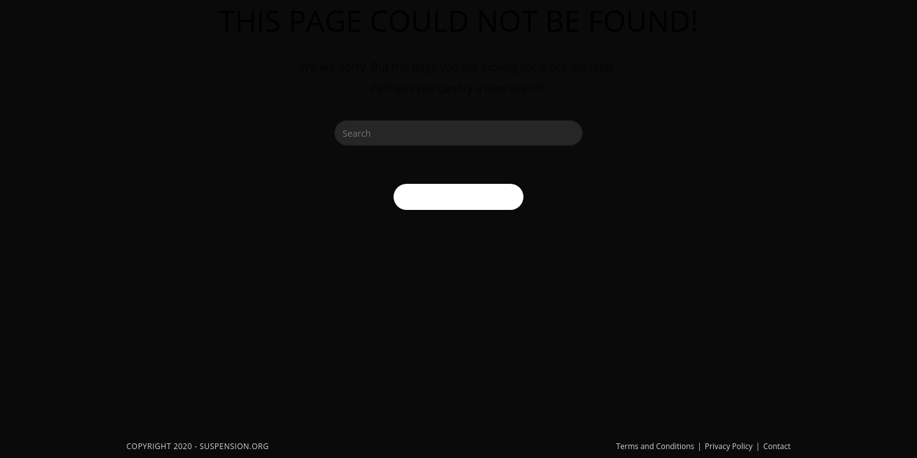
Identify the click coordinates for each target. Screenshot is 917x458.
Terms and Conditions (655, 446)
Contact (776, 446)
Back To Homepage (458, 196)
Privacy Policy (729, 446)
